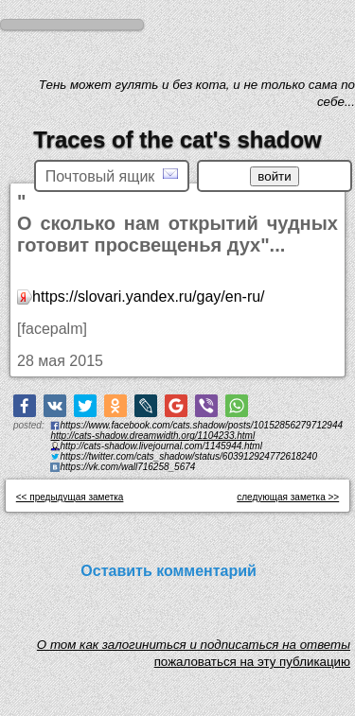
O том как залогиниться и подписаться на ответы (193, 649)
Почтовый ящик (111, 175)
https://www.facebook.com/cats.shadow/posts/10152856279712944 (201, 425)
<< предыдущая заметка (70, 497)
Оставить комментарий (168, 571)
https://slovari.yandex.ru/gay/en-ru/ (148, 296)
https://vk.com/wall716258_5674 (127, 467)
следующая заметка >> (288, 497)
